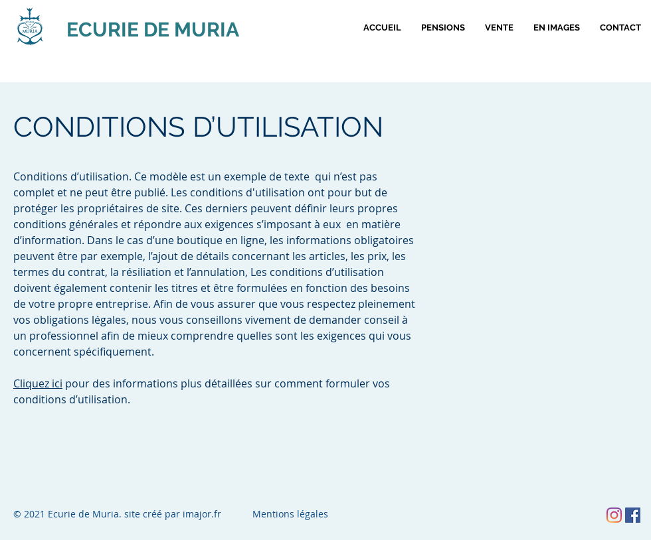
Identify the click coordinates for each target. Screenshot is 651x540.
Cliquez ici (37, 383)
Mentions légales (290, 513)
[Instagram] (614, 515)
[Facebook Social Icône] (632, 515)
